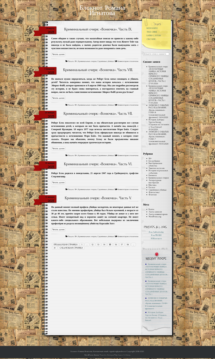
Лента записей (155, 212)
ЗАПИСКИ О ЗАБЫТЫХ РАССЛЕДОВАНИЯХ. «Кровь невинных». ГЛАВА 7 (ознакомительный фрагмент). (159, 137)
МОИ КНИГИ (152, 28)
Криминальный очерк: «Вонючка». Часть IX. (98, 29)
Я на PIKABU (156, 235)
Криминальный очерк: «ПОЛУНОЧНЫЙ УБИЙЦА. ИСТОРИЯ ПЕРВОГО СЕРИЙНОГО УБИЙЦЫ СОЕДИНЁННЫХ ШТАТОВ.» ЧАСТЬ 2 (156, 271)
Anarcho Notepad (107, 355)
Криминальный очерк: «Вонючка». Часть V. (98, 198)
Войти (151, 209)
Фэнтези (153, 194)
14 (104, 244)
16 (116, 244)
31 (55, 248)
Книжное (153, 175)
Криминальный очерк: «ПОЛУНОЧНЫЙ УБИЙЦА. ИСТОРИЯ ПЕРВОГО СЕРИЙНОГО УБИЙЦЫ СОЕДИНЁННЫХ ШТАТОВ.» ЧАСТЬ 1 (156, 288)
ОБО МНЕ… (152, 39)
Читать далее (58, 54)
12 (92, 244)
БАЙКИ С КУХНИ (154, 35)
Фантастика (154, 192)
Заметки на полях (157, 168)
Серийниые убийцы (105, 61)
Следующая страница (71, 248)
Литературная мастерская (155, 181)
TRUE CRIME (152, 32)
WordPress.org (155, 216)
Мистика (152, 185)
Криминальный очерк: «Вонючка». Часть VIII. (98, 70)
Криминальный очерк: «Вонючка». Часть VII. (98, 113)
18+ (76, 61)
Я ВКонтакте (156, 238)
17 (122, 244)
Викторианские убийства (155, 164)
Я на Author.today (156, 232)
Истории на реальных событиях (158, 171)
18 (128, 244)
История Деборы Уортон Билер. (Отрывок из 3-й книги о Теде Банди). (159, 123)
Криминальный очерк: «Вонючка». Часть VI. (98, 164)
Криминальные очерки (87, 61)
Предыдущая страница (65, 244)
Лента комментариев (158, 214)
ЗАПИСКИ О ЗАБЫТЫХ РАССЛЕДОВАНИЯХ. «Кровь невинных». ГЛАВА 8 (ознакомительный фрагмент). (159, 111)
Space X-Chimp (124, 355)
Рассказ (152, 187)
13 (98, 244)
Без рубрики (154, 161)
